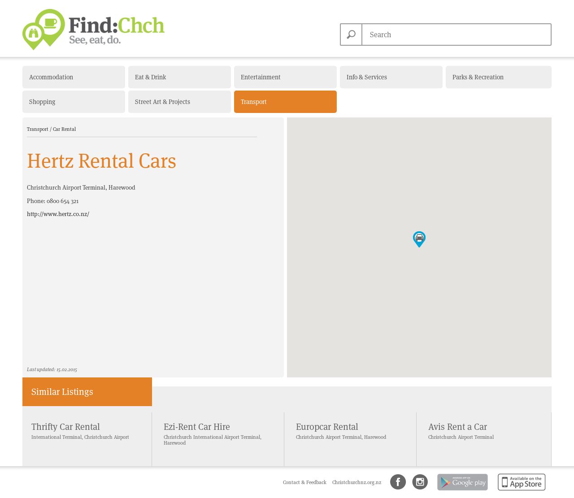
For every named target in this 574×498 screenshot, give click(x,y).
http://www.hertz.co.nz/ (58, 214)
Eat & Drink (150, 77)
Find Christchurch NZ (93, 29)
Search (351, 34)
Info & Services (367, 77)
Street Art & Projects (162, 102)
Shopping (42, 102)
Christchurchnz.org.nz (356, 482)
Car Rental (64, 129)
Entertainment (261, 77)
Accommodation (51, 77)
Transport (254, 102)
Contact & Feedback (305, 482)
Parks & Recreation (478, 77)
